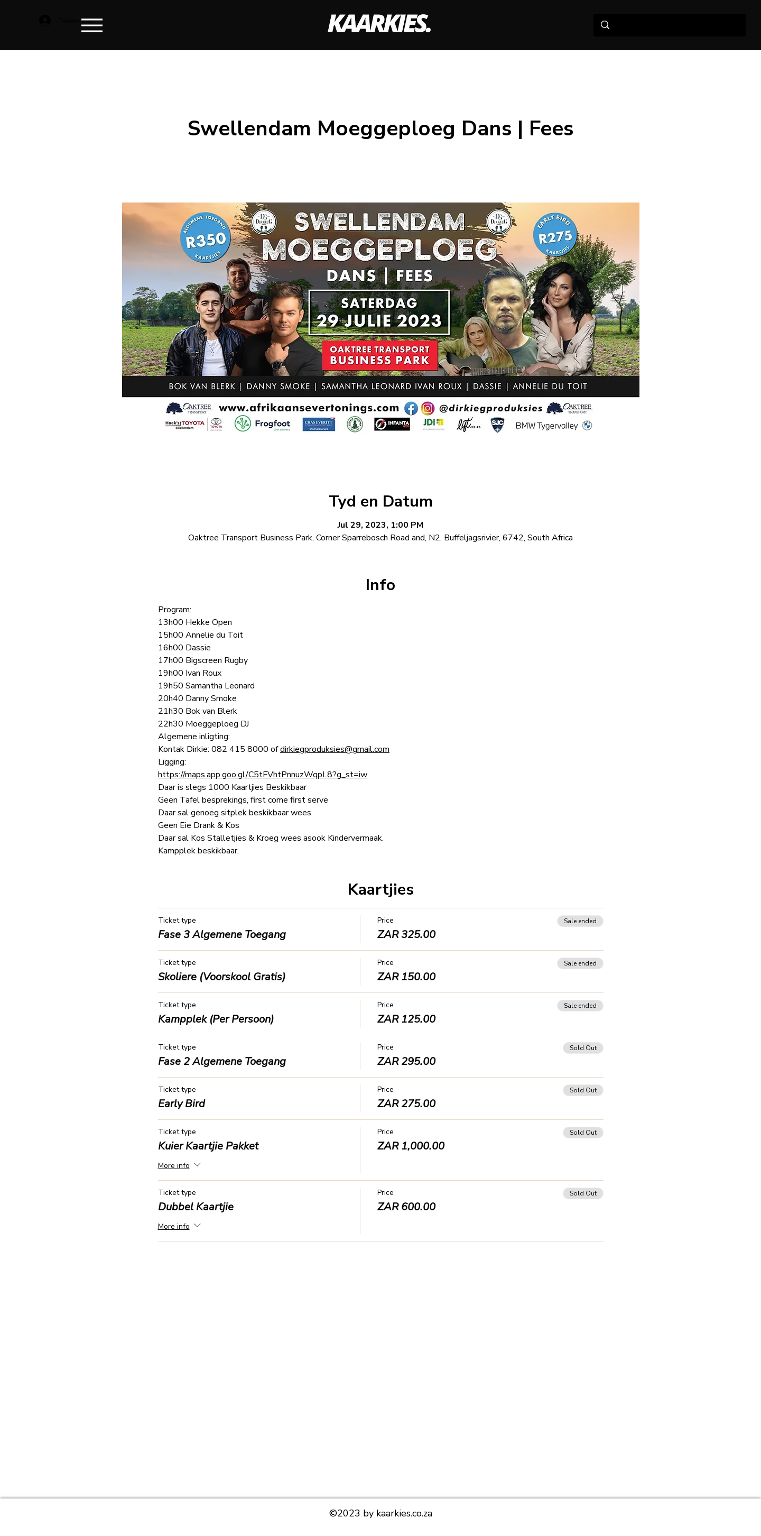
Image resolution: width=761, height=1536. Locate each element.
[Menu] (92, 25)
